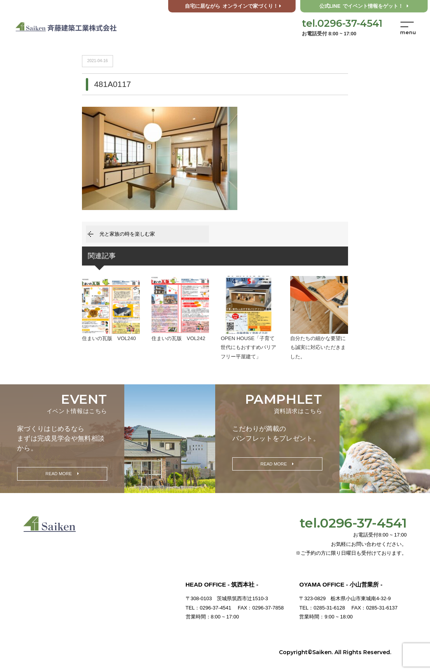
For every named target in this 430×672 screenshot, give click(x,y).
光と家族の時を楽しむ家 (127, 234)
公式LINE (364, 6)
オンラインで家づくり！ (233, 6)
